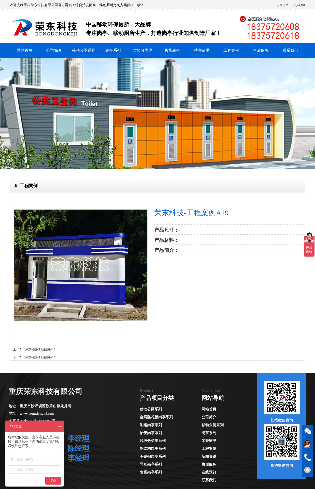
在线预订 (209, 472)
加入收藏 (299, 5)
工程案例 (231, 50)
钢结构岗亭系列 (153, 449)
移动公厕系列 (83, 50)
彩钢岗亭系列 (151, 425)
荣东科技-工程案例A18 (40, 349)
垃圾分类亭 (143, 50)
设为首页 (282, 5)
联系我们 (290, 50)
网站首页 (24, 50)
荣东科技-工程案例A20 (40, 357)
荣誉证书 (202, 50)
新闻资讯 (209, 456)
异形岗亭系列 (151, 464)
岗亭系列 (113, 50)
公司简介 (54, 50)
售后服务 (261, 50)
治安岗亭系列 (151, 433)
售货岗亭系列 (151, 472)
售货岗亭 (172, 50)
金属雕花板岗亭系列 (156, 417)
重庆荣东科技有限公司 (41, 5)
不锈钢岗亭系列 (153, 456)
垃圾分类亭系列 (153, 441)
